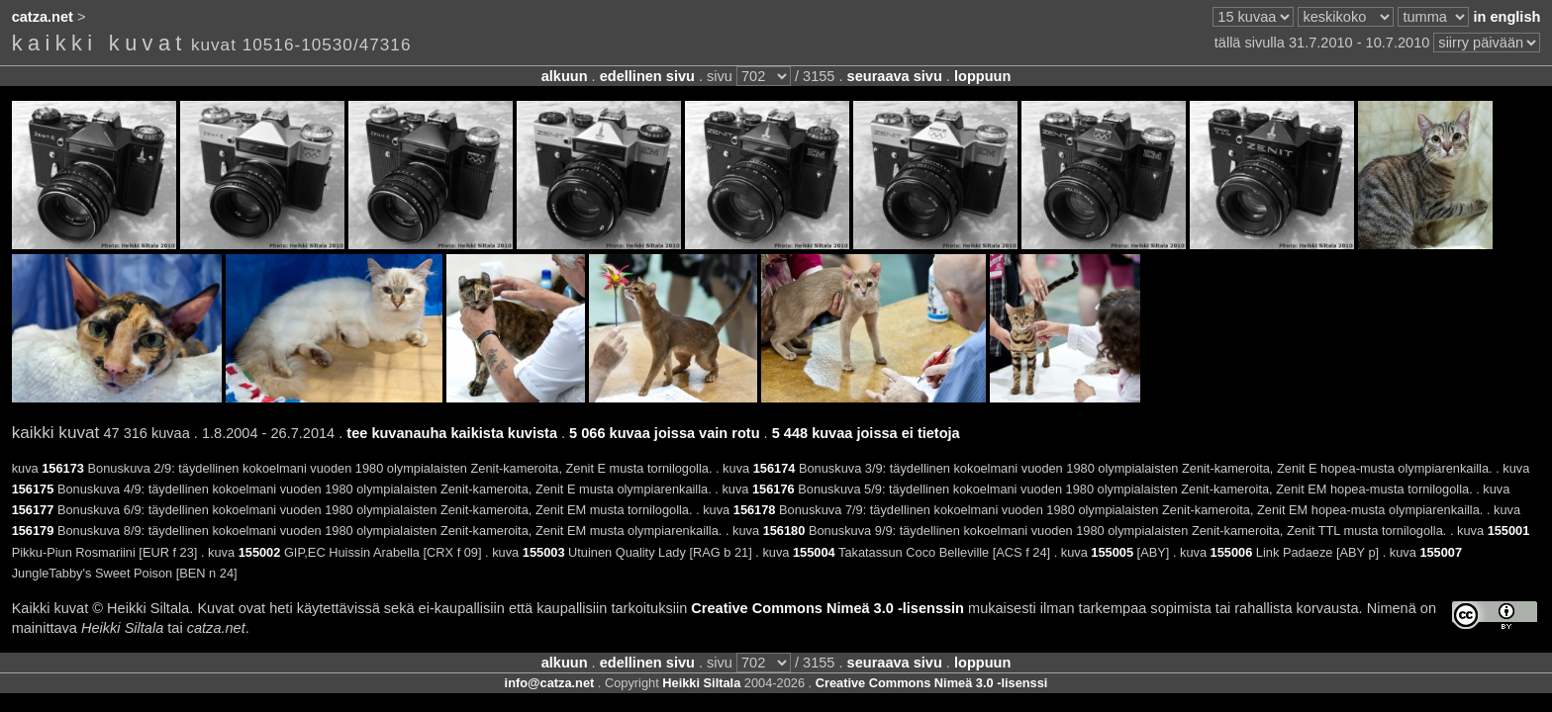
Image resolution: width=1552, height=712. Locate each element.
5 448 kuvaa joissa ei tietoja (866, 433)
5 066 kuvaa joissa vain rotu (664, 433)
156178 (754, 509)
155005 (1112, 552)
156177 (33, 509)
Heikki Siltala (701, 682)
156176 (773, 489)
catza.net (42, 17)
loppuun (982, 76)
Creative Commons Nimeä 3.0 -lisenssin (827, 608)
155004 (814, 552)
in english (1506, 17)
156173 (63, 468)
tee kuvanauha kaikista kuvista (451, 433)
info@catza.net (550, 682)
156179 (33, 530)
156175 (33, 489)
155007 (1440, 552)
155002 (260, 552)
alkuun (564, 76)
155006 (1232, 552)
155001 (1509, 530)
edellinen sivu (647, 76)
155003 (544, 552)
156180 (784, 530)
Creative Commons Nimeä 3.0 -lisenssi (932, 682)
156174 (774, 468)
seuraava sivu (894, 76)
